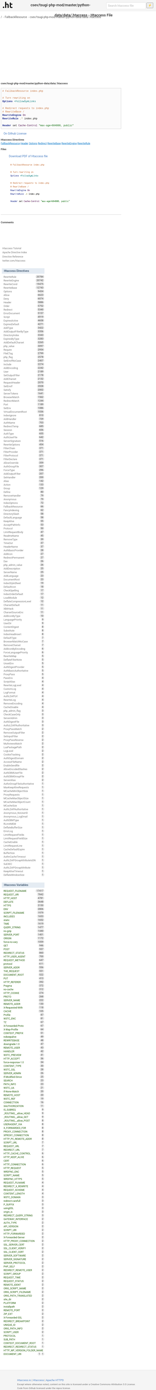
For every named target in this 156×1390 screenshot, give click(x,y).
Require (23, 349)
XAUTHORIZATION (23, 1106)
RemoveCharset (23, 645)
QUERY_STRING (23, 927)
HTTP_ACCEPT (23, 1058)
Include (23, 364)
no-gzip (23, 931)
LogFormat (23, 692)
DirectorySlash (23, 513)
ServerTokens (23, 393)
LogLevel (23, 750)
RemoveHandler (23, 495)
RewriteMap (23, 656)
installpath (23, 1306)
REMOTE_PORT (23, 1310)
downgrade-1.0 (23, 1044)
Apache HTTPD (55, 1380)
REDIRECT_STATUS (23, 952)
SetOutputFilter (23, 375)
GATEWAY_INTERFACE (23, 1219)
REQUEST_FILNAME (23, 1182)
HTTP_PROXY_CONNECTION (23, 1241)
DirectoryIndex (23, 335)
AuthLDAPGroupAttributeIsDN (23, 860)
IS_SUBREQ (23, 1109)
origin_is (23, 1211)
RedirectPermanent (23, 557)
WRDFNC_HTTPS (23, 1179)
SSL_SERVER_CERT (23, 1244)
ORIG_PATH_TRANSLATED (23, 1295)
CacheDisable (23, 707)
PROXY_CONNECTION (23, 1131)
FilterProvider (23, 451)
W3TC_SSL (23, 1069)
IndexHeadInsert (23, 634)
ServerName (23, 572)
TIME (23, 923)
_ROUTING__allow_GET (23, 1117)
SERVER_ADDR (23, 967)
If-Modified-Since (23, 1076)
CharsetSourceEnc (23, 612)
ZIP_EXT (23, 1313)
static (23, 920)
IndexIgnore (23, 415)
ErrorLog (23, 831)
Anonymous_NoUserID (23, 812)
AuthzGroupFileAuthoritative (23, 783)
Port (23, 404)
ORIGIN (23, 938)
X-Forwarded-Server (23, 1237)
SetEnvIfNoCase (23, 360)
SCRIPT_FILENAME (23, 912)
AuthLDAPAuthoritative (23, 809)
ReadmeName (23, 535)
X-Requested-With (23, 1007)
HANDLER (23, 1051)
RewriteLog (23, 699)
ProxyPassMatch (23, 729)
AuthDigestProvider (23, 667)
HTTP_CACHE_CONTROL (23, 1153)
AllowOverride (23, 462)
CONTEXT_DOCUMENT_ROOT (23, 1343)
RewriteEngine (69, 143)
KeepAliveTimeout (23, 871)
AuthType (23, 433)
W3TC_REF (23, 1098)
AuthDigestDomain (23, 758)
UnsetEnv (23, 663)
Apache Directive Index (14, 252)
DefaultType (23, 637)
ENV (23, 909)
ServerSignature (23, 440)
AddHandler (23, 419)
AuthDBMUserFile (23, 772)
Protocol (23, 528)
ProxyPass (23, 674)
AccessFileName (23, 761)
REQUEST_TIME (23, 1277)
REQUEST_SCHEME (23, 1189)
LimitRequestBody (23, 532)
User (23, 371)
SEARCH (23, 1080)
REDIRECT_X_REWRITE (23, 1186)
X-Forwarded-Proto (23, 1025)
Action (23, 484)
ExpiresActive (23, 320)
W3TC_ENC (23, 1018)
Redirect (42, 143)
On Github (10, 133)
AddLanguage (23, 575)
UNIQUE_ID (23, 1324)
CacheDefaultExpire (23, 849)
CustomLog (23, 688)
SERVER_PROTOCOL (23, 1262)
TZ (23, 1022)
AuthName (23, 422)
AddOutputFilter (23, 473)
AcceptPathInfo (23, 524)
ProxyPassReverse (23, 739)
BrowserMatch (23, 397)
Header (24, 143)
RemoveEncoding (23, 703)
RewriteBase (54, 143)
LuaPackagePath (23, 747)
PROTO (23, 996)
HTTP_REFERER (23, 982)
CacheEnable (23, 842)
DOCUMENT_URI (22, 1354)
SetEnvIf (23, 386)
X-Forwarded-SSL (23, 1317)
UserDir (23, 623)
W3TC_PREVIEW (23, 1055)
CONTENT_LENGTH (23, 1193)
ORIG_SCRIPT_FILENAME (23, 1292)
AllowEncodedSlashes (23, 769)
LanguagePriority (23, 619)
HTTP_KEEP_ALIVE (23, 1157)
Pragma (23, 985)
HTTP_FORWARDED (23, 1233)
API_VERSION (23, 1226)
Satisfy (23, 389)
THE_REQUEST (23, 971)
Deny (23, 298)
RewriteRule (83, 143)
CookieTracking (23, 754)
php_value (23, 346)
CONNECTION (23, 1102)
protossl (23, 963)
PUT (23, 978)
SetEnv (23, 408)
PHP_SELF (23, 1266)
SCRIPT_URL (23, 1142)
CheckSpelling (23, 590)
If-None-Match (23, 1091)
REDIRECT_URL (23, 1149)
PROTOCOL (23, 1335)
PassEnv (23, 678)
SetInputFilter (23, 736)
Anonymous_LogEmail (23, 816)
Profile (23, 1014)
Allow (23, 295)
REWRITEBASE (23, 1040)
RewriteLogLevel (23, 685)
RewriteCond (23, 284)
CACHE (23, 1011)
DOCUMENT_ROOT (23, 974)
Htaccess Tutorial (11, 248)
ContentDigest (23, 626)
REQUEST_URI (23, 894)
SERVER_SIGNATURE (23, 1259)
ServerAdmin (23, 718)
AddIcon (23, 554)
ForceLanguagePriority (23, 652)
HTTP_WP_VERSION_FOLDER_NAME (23, 1350)
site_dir (23, 1299)
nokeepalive (23, 1036)
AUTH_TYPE (23, 1222)
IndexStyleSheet (23, 583)
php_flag (23, 357)
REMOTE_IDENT (23, 1284)
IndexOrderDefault (23, 594)
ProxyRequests (23, 794)
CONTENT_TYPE (23, 1065)
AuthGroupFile (23, 466)
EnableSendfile (23, 765)
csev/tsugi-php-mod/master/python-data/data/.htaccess (65, 17)
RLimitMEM (23, 823)
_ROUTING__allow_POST (23, 1120)
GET (23, 945)
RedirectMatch (23, 400)
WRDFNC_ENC (23, 1171)
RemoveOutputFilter (23, 732)
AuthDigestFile (23, 721)
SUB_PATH (23, 1339)
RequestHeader (23, 382)
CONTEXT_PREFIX (23, 1033)
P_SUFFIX (23, 1204)
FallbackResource (16, 17)
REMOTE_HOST (23, 1095)
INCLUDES (23, 916)
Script (23, 316)
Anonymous (23, 499)
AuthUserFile (23, 437)
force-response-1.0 (23, 1062)
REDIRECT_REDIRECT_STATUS (23, 1346)
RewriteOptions (23, 444)
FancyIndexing (23, 510)
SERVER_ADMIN (23, 1073)
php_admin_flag (23, 710)
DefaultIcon (23, 586)
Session (23, 430)
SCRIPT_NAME (23, 1175)
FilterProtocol (23, 455)
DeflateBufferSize (23, 827)
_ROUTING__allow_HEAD (23, 1113)
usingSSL (23, 1208)
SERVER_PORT (23, 934)
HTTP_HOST (23, 898)
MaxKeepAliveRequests (23, 787)
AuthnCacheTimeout (23, 856)
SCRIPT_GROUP (23, 1273)
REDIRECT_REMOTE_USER (23, 1270)
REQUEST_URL (23, 1146)
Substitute (23, 630)
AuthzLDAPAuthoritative (23, 725)
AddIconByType (23, 616)
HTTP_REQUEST (23, 1168)
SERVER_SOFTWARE (23, 1255)
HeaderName (23, 546)
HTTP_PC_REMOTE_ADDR (23, 1138)
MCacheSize (23, 805)
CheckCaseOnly (23, 714)
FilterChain (23, 448)
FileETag (23, 353)
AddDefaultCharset (23, 342)
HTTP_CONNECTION (23, 1164)
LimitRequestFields (23, 834)
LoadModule (23, 597)
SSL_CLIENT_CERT (23, 1251)
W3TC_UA (23, 1087)
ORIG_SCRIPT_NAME (23, 1288)
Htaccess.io (24, 1380)
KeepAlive (23, 521)
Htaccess (38, 1380)
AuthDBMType (23, 820)
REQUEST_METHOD (23, 960)
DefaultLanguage (23, 517)
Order (23, 306)
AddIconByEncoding (23, 648)
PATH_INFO (23, 1084)
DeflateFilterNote (23, 659)
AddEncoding (23, 368)
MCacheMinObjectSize (23, 791)
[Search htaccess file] (126, 5)
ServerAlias (23, 780)
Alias (23, 481)
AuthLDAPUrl (23, 696)
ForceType (23, 470)
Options (33, 143)
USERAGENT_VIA (23, 1124)
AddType (23, 327)
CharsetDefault (23, 605)
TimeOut (23, 543)
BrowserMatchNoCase (23, 641)
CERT (23, 1160)
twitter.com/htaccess (13, 260)
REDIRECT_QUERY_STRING (23, 1215)
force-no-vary (23, 941)
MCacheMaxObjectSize (23, 798)
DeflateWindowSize (23, 874)
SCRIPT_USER (23, 1332)
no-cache (23, 989)
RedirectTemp (23, 426)
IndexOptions (23, 502)
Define (23, 492)
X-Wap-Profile (23, 1029)
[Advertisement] (78, 48)
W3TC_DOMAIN (23, 1197)
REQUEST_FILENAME (23, 890)
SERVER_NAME (23, 1000)
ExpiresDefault (23, 324)
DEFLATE (23, 901)
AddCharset (23, 378)
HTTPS (23, 905)
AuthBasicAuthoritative (23, 670)
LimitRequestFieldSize (23, 838)
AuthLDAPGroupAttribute (23, 867)
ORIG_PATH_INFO (23, 1328)
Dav (23, 561)
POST (23, 949)
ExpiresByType (23, 338)
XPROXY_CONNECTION (23, 1135)
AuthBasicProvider (23, 550)
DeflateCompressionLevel (23, 601)
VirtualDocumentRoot (23, 411)
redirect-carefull (23, 1200)
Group (23, 488)
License (21, 133)
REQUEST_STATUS (23, 1281)
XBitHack (23, 608)
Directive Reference (12, 256)
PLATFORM (23, 1303)
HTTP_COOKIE (23, 993)
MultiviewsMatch (23, 743)
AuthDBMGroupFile (23, 776)
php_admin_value (23, 564)
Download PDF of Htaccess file (28, 156)
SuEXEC (23, 863)
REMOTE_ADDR (23, 1003)
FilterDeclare (23, 459)
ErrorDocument (23, 313)
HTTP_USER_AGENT (23, 956)
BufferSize (23, 853)
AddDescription (23, 568)
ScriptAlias (23, 681)
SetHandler (23, 477)
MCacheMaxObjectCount (23, 801)
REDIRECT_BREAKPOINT (23, 1321)
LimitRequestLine (23, 845)
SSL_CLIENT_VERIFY (23, 1248)
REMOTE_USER (23, 1047)
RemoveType (23, 539)
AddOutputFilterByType (23, 331)
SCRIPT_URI (23, 1230)
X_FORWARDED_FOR (23, 1127)
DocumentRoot (23, 579)
